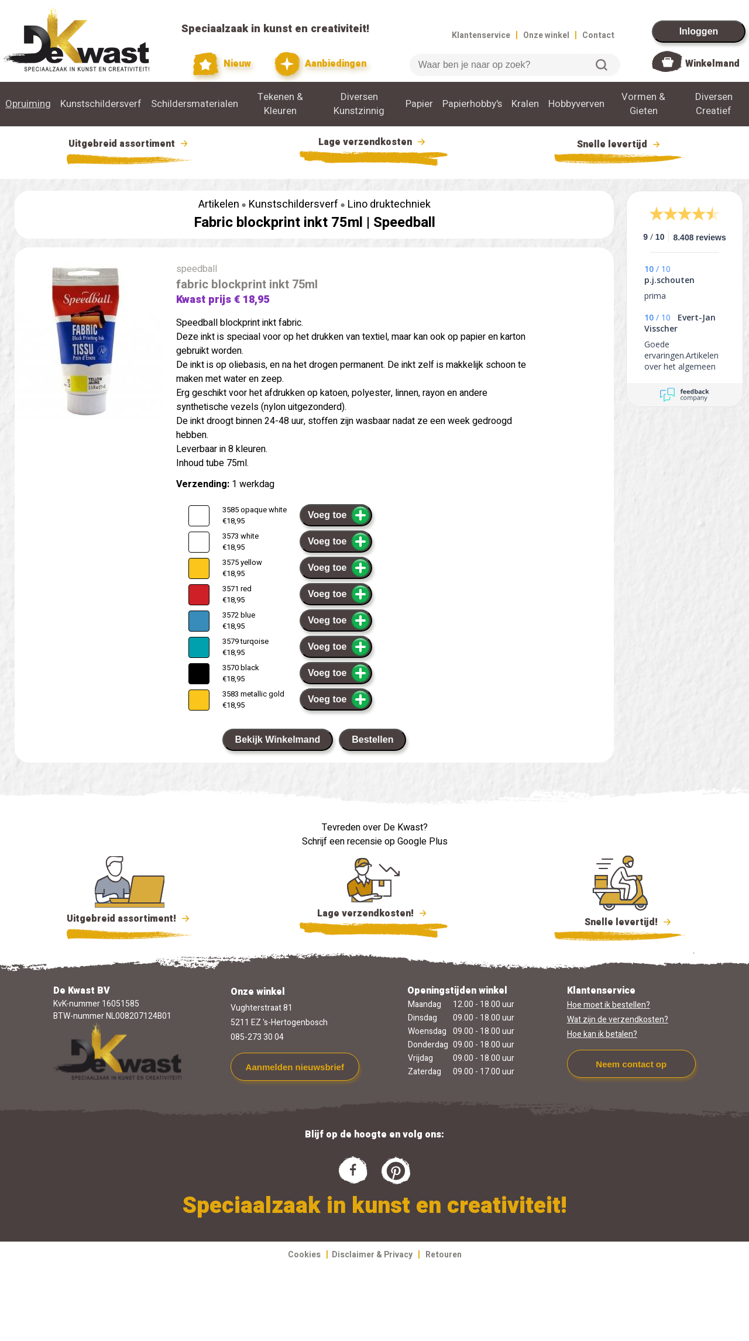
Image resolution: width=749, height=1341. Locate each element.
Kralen (525, 104)
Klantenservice (481, 35)
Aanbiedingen (320, 64)
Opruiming (28, 104)
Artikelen (218, 204)
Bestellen (372, 739)
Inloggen (699, 31)
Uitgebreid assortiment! (130, 919)
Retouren (443, 1255)
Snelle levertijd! (620, 921)
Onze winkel (546, 35)
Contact (598, 35)
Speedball (404, 222)
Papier (419, 104)
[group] (89, 343)
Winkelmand (712, 64)
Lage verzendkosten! (373, 915)
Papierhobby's (472, 104)
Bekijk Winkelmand (278, 739)
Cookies (304, 1255)
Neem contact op (631, 1064)
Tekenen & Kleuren (280, 104)
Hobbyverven (576, 104)
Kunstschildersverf (101, 104)
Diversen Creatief (714, 104)
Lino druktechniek (389, 204)
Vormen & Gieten (643, 104)
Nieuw (222, 64)
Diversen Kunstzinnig (359, 104)
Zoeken (601, 64)
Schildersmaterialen (194, 104)
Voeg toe (339, 515)
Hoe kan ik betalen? (602, 1034)
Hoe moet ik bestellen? (608, 1005)
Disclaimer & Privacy (372, 1255)
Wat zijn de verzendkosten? (617, 1019)
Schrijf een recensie (342, 842)
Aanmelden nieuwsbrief (295, 1067)
